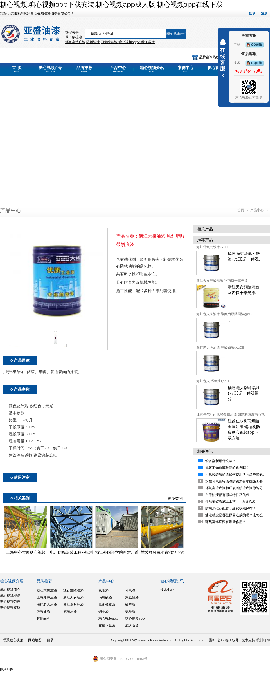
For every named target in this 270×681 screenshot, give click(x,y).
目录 (50, 640)
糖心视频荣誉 (10, 602)
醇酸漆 (130, 604)
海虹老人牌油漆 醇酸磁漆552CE (220, 348)
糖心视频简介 (10, 590)
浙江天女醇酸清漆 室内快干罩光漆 (222, 280)
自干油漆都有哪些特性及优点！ (229, 495)
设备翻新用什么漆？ (220, 461)
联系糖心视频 (13, 640)
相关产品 (205, 229)
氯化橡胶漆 (106, 604)
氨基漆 (130, 611)
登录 (252, 13)
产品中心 (118, 69)
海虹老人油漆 (47, 604)
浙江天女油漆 (73, 597)
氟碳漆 (77, 37)
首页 (241, 210)
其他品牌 (43, 618)
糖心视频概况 (10, 596)
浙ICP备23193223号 (223, 640)
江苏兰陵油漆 (73, 590)
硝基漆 (103, 611)
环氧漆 (130, 590)
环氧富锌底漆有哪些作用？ (225, 522)
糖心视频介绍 (51, 69)
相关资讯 (205, 451)
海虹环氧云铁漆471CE (213, 247)
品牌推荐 (84, 69)
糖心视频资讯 (152, 69)
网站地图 (35, 640)
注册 (264, 13)
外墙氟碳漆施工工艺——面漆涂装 (230, 502)
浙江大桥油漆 (47, 590)
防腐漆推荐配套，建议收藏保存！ (230, 508)
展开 (223, 58)
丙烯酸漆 (105, 597)
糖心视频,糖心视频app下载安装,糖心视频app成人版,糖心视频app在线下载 (111, 4)
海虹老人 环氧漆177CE (213, 381)
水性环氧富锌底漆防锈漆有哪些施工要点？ (237, 481)
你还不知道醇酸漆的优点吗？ (227, 468)
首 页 (17, 69)
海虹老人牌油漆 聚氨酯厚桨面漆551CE (225, 314)
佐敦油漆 (43, 611)
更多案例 (175, 498)
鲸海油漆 (70, 611)
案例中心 (186, 69)
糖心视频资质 (10, 607)
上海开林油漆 (47, 597)
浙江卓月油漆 (73, 604)
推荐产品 (205, 239)
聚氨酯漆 (132, 597)
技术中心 (167, 590)
